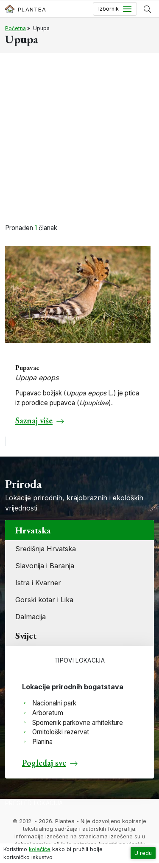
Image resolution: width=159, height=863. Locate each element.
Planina (42, 742)
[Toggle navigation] (115, 9)
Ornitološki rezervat (60, 732)
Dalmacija (30, 616)
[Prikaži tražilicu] (147, 8)
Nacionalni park (54, 703)
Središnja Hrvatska (45, 548)
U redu (143, 853)
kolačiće (39, 849)
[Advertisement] (79, 139)
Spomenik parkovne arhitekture (77, 723)
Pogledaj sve (44, 762)
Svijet (25, 635)
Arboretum (47, 713)
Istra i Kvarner (38, 582)
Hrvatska (33, 530)
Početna (15, 28)
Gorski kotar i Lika (44, 599)
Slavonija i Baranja (44, 565)
